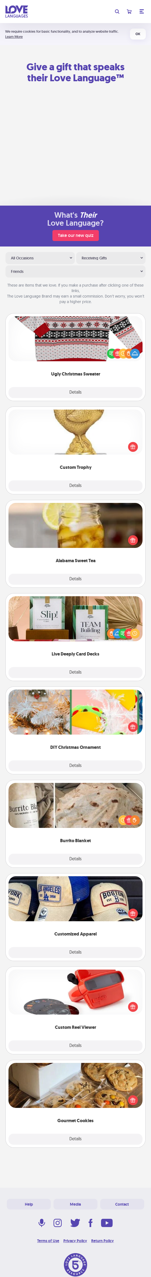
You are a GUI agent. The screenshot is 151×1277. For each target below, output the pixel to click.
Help (29, 1204)
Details (75, 392)
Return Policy (102, 1240)
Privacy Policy (75, 1240)
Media (75, 1204)
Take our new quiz (75, 235)
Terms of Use (48, 1240)
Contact (122, 1204)
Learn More (14, 36)
